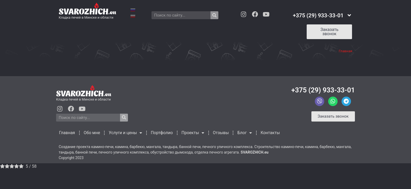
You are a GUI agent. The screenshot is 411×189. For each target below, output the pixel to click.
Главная (67, 30)
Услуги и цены (127, 30)
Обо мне (92, 30)
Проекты (196, 30)
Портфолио (164, 30)
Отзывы (225, 30)
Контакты (275, 30)
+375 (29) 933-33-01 (323, 90)
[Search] (214, 15)
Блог (249, 30)
